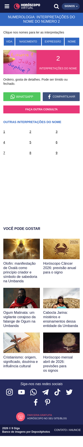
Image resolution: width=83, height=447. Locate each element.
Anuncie (75, 430)
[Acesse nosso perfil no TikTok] (57, 392)
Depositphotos (40, 431)
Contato (61, 430)
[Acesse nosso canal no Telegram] (45, 392)
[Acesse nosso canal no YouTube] (21, 392)
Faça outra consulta (41, 109)
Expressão (53, 41)
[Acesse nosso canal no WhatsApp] (33, 392)
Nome (72, 41)
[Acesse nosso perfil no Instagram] (9, 392)
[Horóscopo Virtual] (24, 6)
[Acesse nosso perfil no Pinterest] (47, 403)
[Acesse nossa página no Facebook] (35, 403)
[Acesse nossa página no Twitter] (69, 392)
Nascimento (28, 41)
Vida (9, 41)
